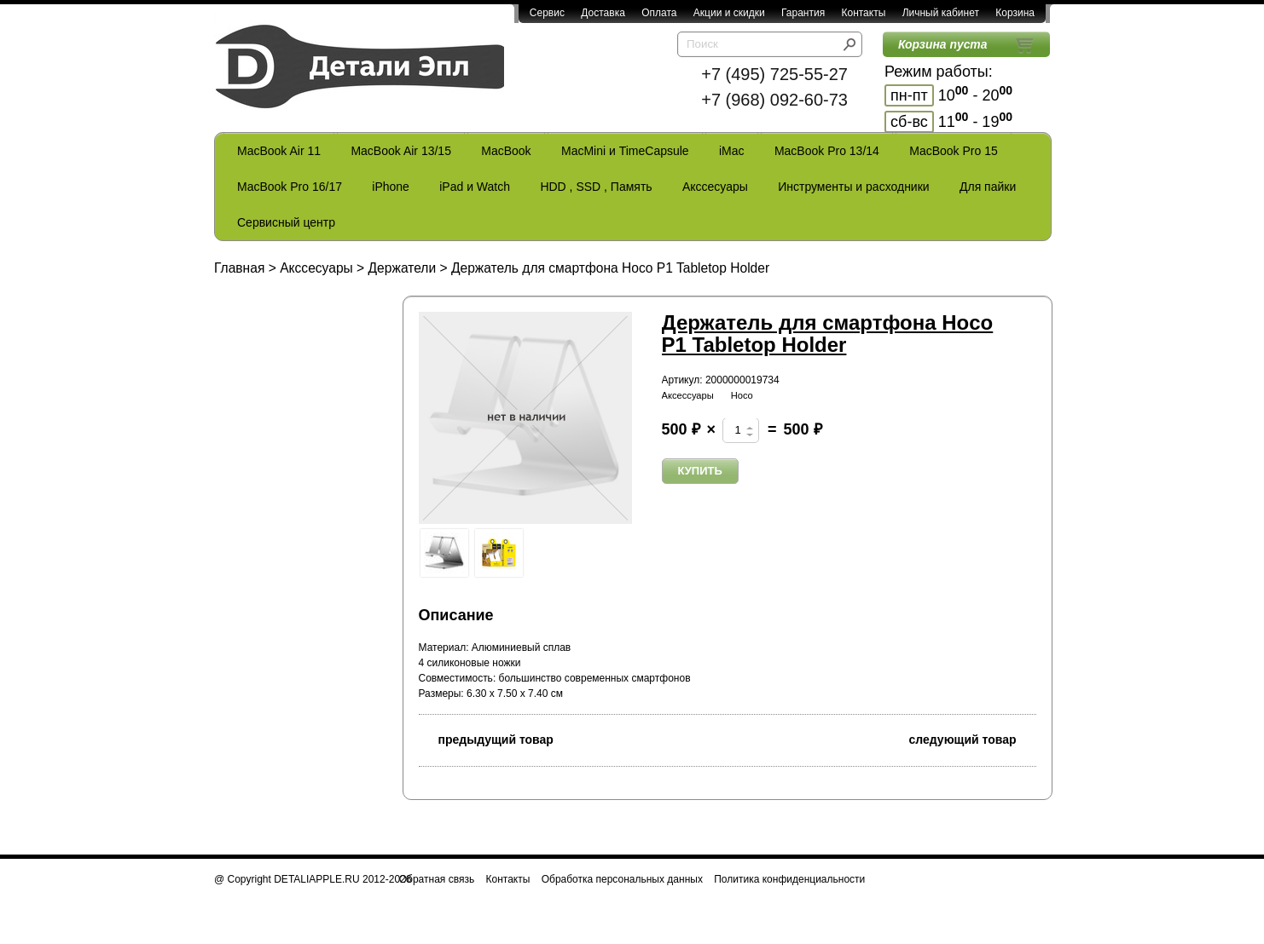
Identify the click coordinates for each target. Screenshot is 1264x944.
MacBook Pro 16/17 (289, 186)
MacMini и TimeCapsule (625, 151)
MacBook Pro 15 (953, 151)
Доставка (603, 13)
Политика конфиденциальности (789, 879)
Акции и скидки (729, 13)
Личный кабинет (940, 13)
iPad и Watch (474, 186)
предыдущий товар (486, 738)
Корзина (1015, 13)
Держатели (402, 268)
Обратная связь (436, 879)
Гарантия (803, 13)
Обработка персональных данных (622, 879)
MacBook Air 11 (279, 151)
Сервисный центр (286, 222)
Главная (239, 268)
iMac (732, 151)
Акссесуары (715, 186)
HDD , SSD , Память (596, 186)
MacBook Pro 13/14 (826, 151)
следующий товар (972, 738)
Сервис (547, 13)
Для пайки (988, 186)
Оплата (658, 13)
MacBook (506, 151)
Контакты (863, 13)
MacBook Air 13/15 (401, 151)
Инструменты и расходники (853, 186)
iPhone (390, 186)
